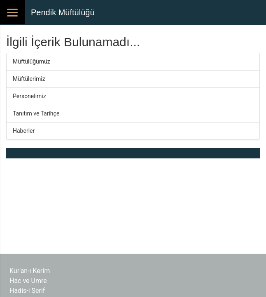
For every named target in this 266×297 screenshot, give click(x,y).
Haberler (24, 130)
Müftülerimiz (29, 78)
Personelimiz (29, 96)
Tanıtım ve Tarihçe (36, 113)
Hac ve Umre (28, 281)
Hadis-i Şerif (27, 291)
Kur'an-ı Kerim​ (29, 271)
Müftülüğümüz (31, 61)
